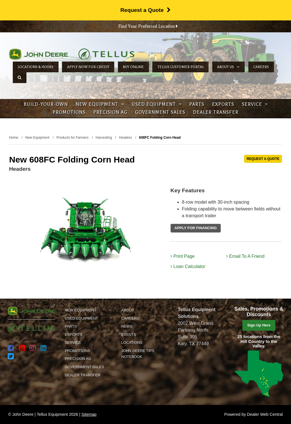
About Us (228, 67)
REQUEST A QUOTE (263, 159)
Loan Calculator (188, 266)
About (127, 310)
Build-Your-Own (46, 104)
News (126, 326)
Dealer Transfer (215, 112)
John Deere (38, 54)
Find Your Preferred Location (148, 26)
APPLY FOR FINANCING (195, 228)
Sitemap (89, 414)
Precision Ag (110, 112)
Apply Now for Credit (88, 67)
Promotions (69, 112)
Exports (223, 104)
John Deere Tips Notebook (137, 354)
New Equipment (100, 104)
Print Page (183, 256)
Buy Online (133, 67)
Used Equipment (157, 104)
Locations (131, 342)
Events (128, 334)
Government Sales (160, 112)
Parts (196, 104)
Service (255, 104)
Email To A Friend (245, 256)
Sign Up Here (259, 325)
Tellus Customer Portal (180, 67)
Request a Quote (145, 10)
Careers (261, 67)
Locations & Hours (35, 67)
